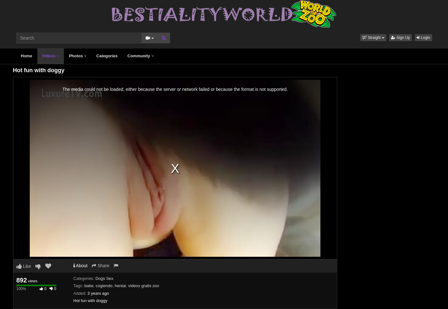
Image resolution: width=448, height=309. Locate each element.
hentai (120, 285)
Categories (106, 56)
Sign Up (400, 37)
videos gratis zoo (143, 285)
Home (26, 56)
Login (423, 37)
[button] (373, 37)
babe (88, 285)
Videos (50, 56)
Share (100, 265)
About (80, 265)
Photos (78, 56)
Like (23, 266)
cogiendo (104, 285)
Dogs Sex (104, 278)
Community (141, 56)
